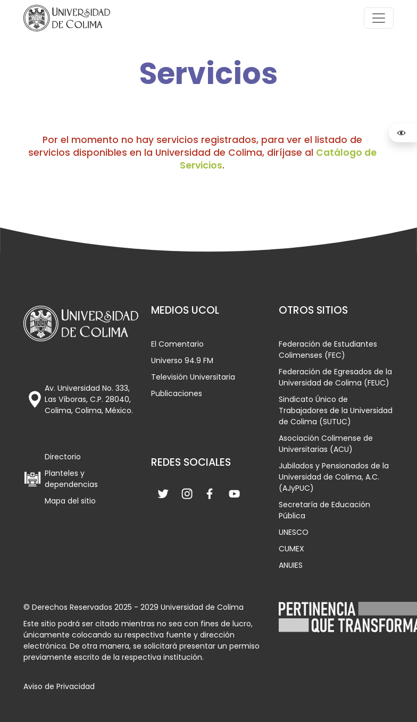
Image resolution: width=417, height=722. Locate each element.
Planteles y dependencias (71, 479)
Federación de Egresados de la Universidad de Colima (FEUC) (335, 377)
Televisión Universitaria (193, 377)
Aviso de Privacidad (59, 686)
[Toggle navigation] (379, 18)
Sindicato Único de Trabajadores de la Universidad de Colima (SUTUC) (336, 410)
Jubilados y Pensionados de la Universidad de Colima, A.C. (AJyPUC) (334, 476)
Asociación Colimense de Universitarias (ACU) (326, 444)
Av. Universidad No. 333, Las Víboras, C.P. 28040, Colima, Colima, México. (89, 399)
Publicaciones (176, 393)
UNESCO (293, 532)
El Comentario (177, 344)
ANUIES (291, 565)
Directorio (63, 456)
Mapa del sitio (70, 501)
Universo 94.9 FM (182, 360)
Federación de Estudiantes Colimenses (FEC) (328, 349)
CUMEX (291, 548)
